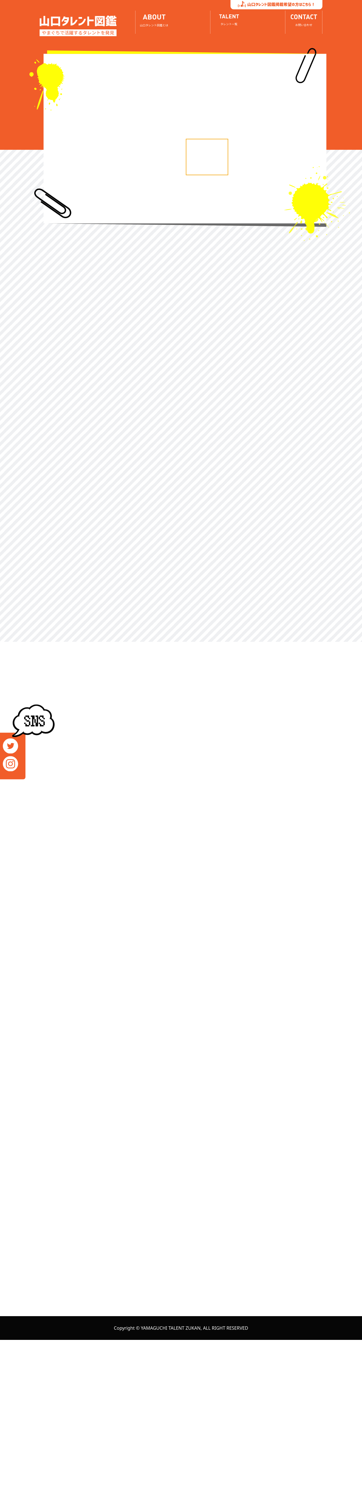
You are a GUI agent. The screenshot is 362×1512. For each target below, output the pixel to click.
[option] (123, 56)
